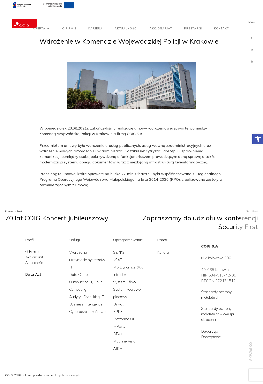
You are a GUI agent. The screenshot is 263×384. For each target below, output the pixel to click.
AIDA (117, 348)
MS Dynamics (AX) (128, 267)
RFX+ (117, 333)
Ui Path (119, 304)
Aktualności (126, 17)
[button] (257, 139)
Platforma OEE (125, 319)
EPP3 (118, 311)
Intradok (119, 274)
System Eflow (124, 282)
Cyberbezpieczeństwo (87, 311)
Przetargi (193, 17)
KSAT (117, 259)
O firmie (69, 17)
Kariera (95, 17)
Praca (162, 239)
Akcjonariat (161, 17)
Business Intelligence (86, 304)
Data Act (33, 274)
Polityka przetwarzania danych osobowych (51, 375)
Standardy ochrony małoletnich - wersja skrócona (217, 314)
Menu (251, 22)
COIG (9, 375)
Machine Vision (125, 341)
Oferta (39, 17)
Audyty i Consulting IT (86, 296)
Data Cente (78, 274)
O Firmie (32, 251)
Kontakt (221, 17)
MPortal (119, 326)
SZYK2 (119, 252)
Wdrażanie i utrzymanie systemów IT (87, 259)
